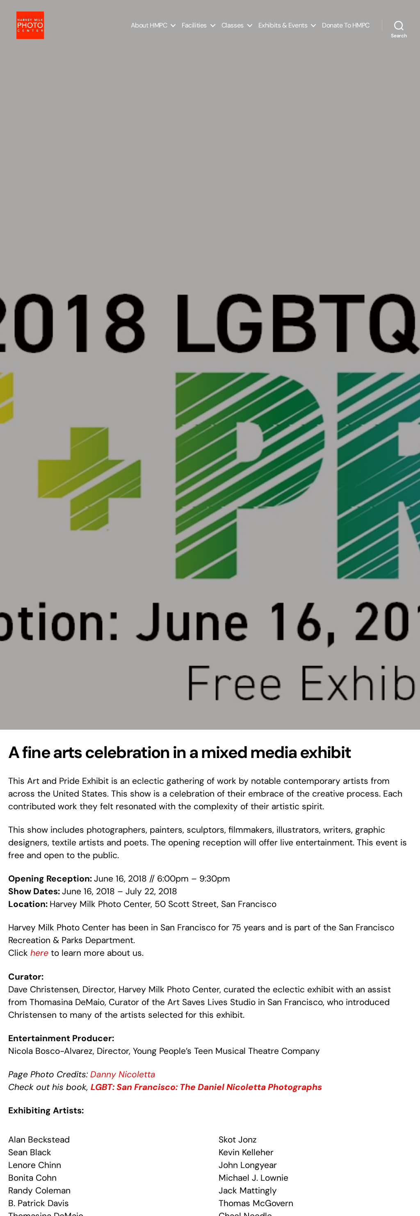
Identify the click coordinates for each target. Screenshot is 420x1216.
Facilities (194, 30)
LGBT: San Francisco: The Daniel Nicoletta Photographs (206, 1087)
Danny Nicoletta (122, 1074)
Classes (232, 30)
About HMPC (149, 30)
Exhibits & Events (282, 30)
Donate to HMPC (346, 30)
